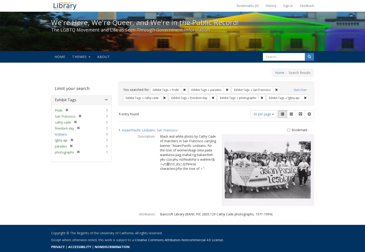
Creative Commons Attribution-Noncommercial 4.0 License (179, 240)
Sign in (288, 5)
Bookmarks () (248, 5)
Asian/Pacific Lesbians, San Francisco (150, 130)
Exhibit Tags (65, 99)
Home (60, 57)
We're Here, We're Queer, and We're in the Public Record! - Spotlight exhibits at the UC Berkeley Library (65, 6)
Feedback (307, 5)
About (103, 57)
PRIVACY (58, 247)
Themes (81, 57)
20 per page (263, 114)
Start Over (300, 90)
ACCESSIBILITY (79, 247)
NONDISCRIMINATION (112, 247)
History (271, 5)
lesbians (61, 134)
